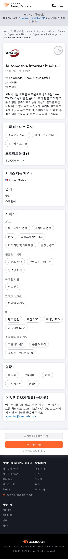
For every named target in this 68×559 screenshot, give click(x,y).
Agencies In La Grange (45, 34)
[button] (58, 50)
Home (6, 31)
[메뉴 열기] (61, 5)
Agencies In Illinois (18, 34)
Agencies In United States (51, 31)
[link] (54, 5)
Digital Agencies (23, 31)
